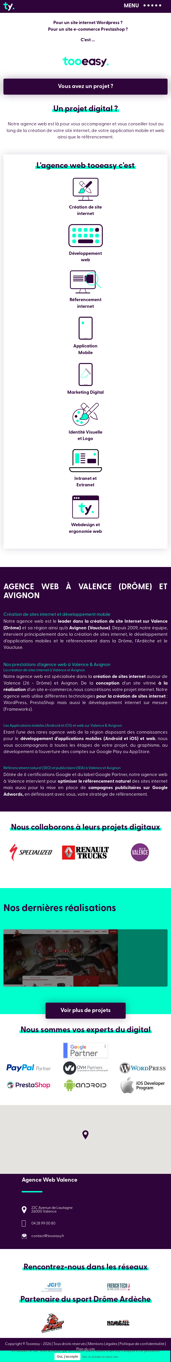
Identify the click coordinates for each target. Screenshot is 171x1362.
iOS (133, 739)
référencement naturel (107, 781)
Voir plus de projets (85, 1010)
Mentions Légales (102, 1344)
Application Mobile (85, 328)
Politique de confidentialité (141, 1344)
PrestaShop (43, 703)
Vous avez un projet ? (85, 86)
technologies (81, 696)
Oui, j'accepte (67, 1356)
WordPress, (15, 703)
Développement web (85, 235)
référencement (81, 641)
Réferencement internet (85, 281)
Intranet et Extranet (85, 460)
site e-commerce (54, 690)
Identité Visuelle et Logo (85, 414)
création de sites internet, (101, 634)
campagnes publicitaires (114, 788)
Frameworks (17, 709)
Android (114, 739)
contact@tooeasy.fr (47, 1236)
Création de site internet (85, 189)
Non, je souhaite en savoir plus (100, 1356)
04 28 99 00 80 (43, 1223)
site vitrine (144, 683)
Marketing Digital (85, 374)
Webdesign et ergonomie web (85, 506)
